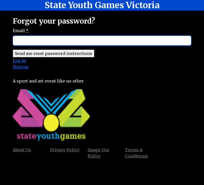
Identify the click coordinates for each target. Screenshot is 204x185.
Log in (19, 60)
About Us (22, 149)
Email (20, 30)
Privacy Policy (64, 149)
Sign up (20, 66)
